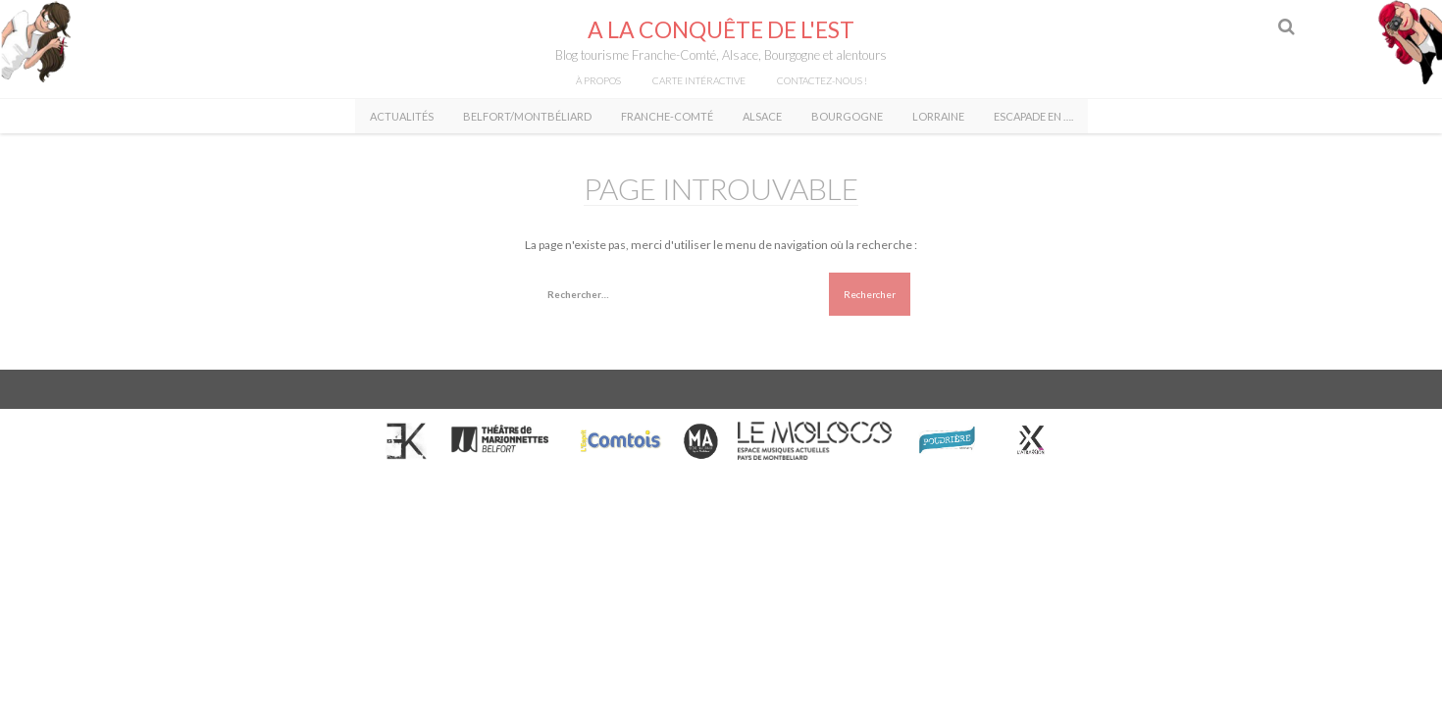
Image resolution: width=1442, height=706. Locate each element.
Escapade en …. (1033, 116)
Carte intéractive (699, 80)
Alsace (762, 116)
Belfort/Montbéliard (527, 116)
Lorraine (938, 116)
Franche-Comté (667, 116)
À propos (598, 80)
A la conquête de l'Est (721, 29)
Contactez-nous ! (822, 80)
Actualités (402, 116)
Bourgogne (847, 116)
